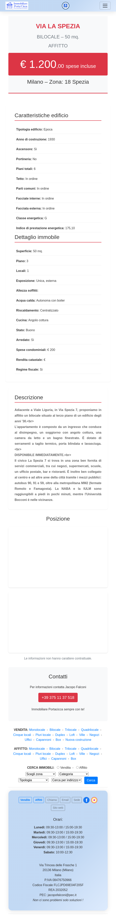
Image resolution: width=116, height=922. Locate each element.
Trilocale (71, 729)
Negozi (94, 735)
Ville (82, 735)
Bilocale (55, 729)
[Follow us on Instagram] (94, 800)
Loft (72, 735)
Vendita (64, 767)
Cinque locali (22, 735)
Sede (77, 799)
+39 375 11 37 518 (58, 697)
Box (58, 739)
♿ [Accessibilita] (66, 6)
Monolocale (37, 729)
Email (65, 799)
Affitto (81, 767)
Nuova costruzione (78, 739)
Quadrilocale (90, 729)
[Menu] (105, 6)
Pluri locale (43, 735)
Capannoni (43, 739)
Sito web (58, 807)
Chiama (52, 799)
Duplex (60, 735)
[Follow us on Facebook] (86, 800)
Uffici (28, 739)
